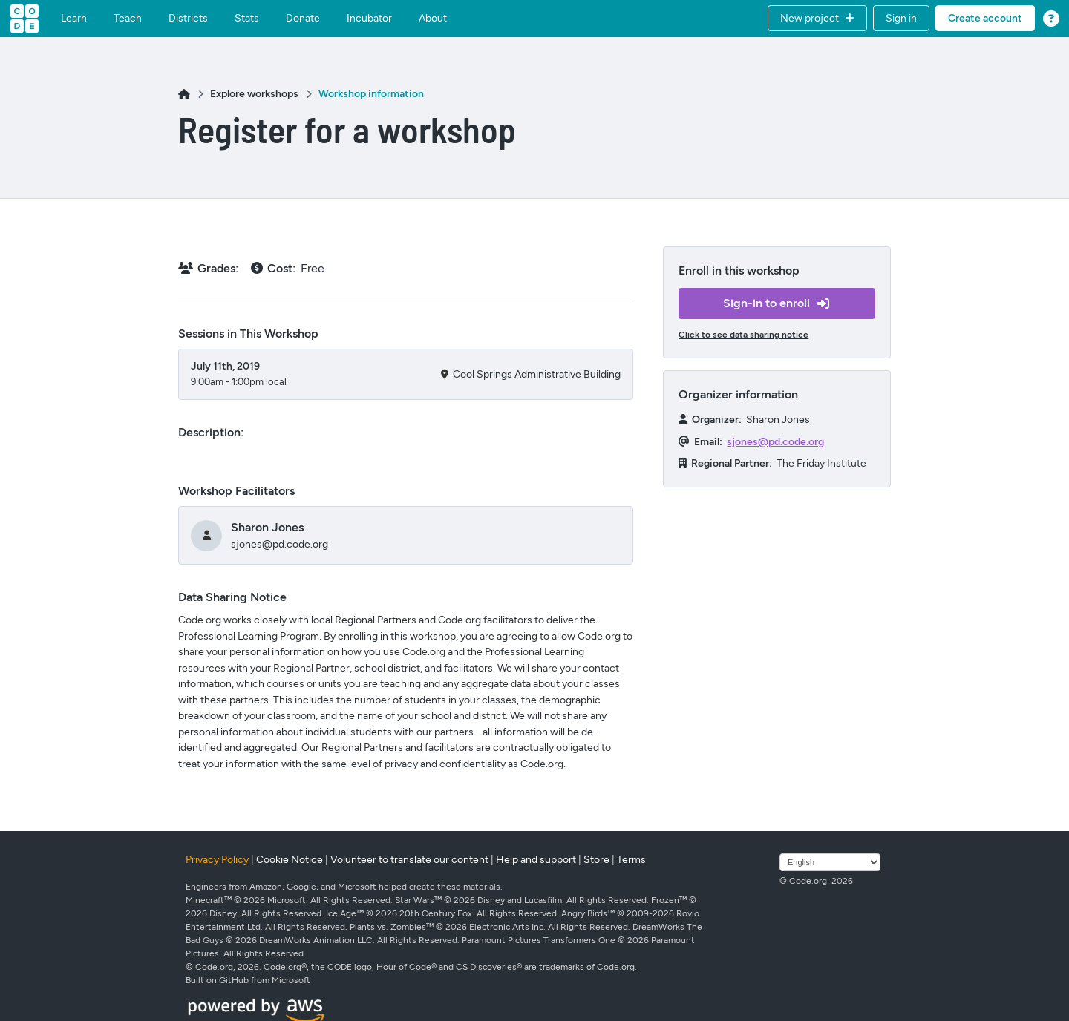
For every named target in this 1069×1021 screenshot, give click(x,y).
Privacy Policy (217, 859)
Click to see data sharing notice (743, 334)
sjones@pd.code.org (775, 442)
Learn (74, 18)
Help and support (536, 859)
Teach (128, 18)
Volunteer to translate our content (409, 859)
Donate (303, 18)
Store (596, 859)
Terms (631, 859)
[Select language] (829, 862)
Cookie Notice (289, 859)
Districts (188, 18)
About (433, 18)
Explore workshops (254, 94)
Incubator (369, 18)
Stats (247, 18)
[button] (817, 18)
